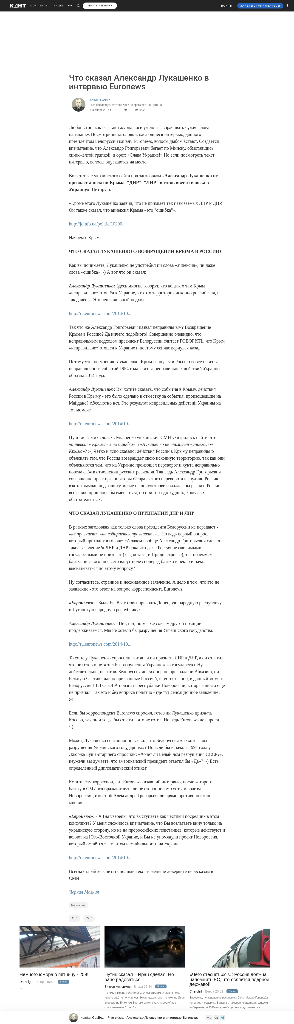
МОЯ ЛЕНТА (38, 5)
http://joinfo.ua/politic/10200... (97, 223)
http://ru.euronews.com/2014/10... (100, 313)
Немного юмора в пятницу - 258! (54, 974)
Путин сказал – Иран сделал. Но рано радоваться (139, 977)
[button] (287, 5)
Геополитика (78, 905)
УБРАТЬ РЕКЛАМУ (99, 5)
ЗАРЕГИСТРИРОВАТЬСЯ (260, 5)
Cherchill (195, 991)
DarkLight (26, 982)
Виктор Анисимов (118, 986)
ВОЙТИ (227, 5)
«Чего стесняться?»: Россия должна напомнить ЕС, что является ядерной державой (229, 979)
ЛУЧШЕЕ (57, 5)
